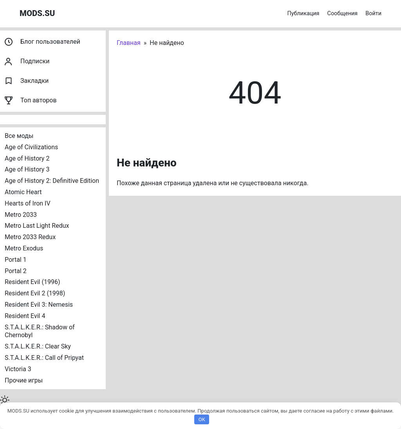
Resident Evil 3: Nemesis (39, 304)
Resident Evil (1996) (32, 282)
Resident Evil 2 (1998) (35, 293)
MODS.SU (37, 13)
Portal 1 (16, 259)
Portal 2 (16, 271)
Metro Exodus (24, 248)
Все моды (19, 135)
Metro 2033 (21, 214)
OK (202, 419)
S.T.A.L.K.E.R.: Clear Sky (38, 346)
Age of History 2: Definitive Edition (52, 180)
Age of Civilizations (31, 147)
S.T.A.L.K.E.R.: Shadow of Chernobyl (40, 331)
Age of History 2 (27, 158)
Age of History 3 (27, 169)
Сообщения (342, 13)
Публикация (303, 13)
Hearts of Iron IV (28, 203)
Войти (373, 13)
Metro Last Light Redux (37, 225)
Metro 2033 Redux (30, 237)
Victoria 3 (18, 369)
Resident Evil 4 (25, 316)
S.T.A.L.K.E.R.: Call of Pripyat (44, 357)
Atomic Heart (23, 192)
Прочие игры (24, 380)
